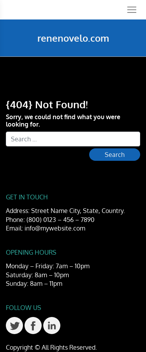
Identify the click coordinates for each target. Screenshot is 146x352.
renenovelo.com (73, 38)
